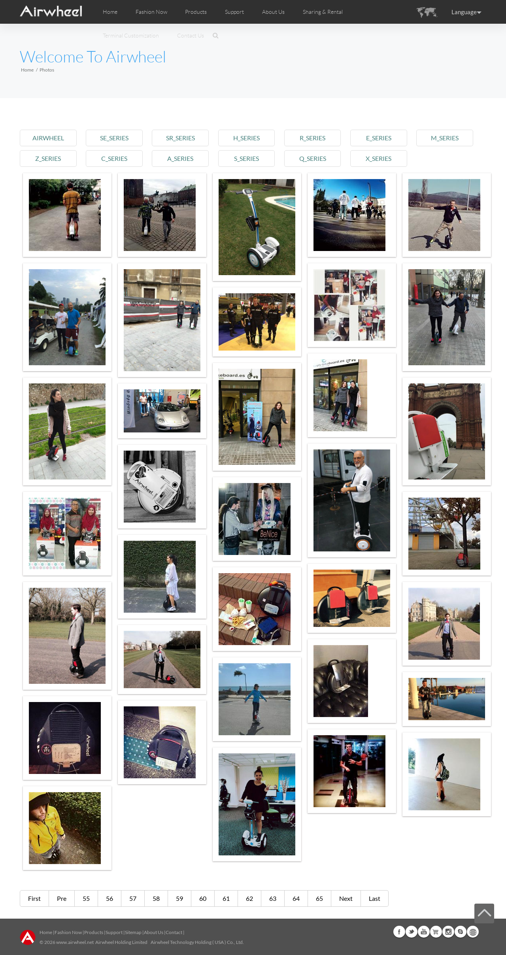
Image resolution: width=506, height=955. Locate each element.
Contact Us (190, 35)
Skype (460, 932)
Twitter (411, 932)
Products (196, 12)
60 (202, 898)
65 (319, 898)
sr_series (180, 138)
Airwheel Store (436, 932)
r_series (312, 138)
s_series (246, 158)
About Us (153, 932)
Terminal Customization (131, 35)
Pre (61, 898)
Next (346, 898)
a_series (180, 158)
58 (156, 898)
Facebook (399, 932)
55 (86, 898)
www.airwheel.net (75, 942)
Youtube (424, 932)
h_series (246, 138)
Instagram (448, 932)
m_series (445, 138)
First (34, 898)
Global (473, 932)
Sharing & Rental (323, 12)
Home (110, 12)
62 (249, 898)
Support (234, 12)
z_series (48, 158)
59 (179, 898)
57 (132, 898)
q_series (312, 158)
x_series (378, 158)
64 (296, 898)
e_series (378, 138)
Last (374, 898)
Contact (174, 932)
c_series (114, 158)
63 (272, 898)
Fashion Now (68, 932)
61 (226, 898)
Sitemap (133, 932)
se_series (114, 138)
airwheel (48, 138)
